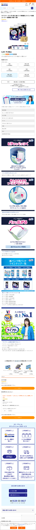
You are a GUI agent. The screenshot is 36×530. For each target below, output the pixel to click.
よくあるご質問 (13, 491)
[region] (18, 526)
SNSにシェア (27, 44)
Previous (8, 32)
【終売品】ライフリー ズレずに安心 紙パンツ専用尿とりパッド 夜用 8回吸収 (18, 371)
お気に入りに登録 (25, 44)
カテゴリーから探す (12, 11)
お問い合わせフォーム (14, 495)
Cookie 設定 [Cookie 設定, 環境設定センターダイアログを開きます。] (13, 527)
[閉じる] (34, 523)
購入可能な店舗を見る (23, 89)
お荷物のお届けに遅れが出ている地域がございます (18, 1)
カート (29, 4)
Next (27, 32)
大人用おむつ (6, 11)
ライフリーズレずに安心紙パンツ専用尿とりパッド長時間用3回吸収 (28, 371)
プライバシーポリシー (22, 524)
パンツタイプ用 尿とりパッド (22, 11)
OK (21, 527)
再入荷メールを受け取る (19, 82)
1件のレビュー (4, 20)
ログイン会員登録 (26, 4)
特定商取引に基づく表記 (6, 521)
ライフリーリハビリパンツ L (7, 370)
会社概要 (3, 518)
